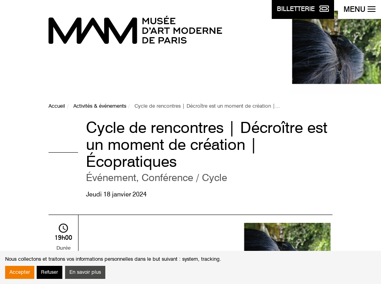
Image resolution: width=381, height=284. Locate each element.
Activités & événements (99, 106)
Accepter (19, 272)
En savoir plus (85, 272)
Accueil (57, 106)
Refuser (49, 272)
